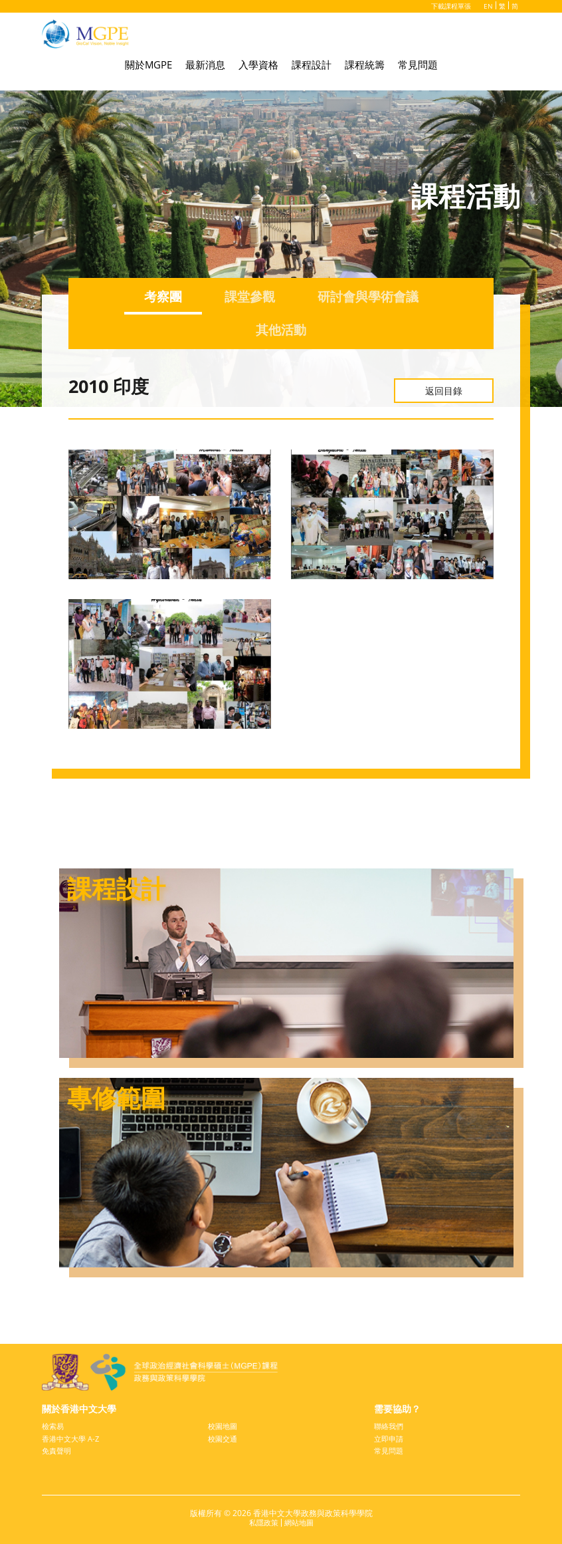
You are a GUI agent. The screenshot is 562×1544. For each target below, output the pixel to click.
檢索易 (54, 1423)
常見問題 (418, 67)
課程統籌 (365, 67)
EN (488, 6)
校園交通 (224, 1437)
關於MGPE (148, 67)
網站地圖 (300, 1522)
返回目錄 (444, 390)
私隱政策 (262, 1522)
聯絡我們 (390, 1423)
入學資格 (258, 67)
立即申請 (390, 1437)
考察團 (159, 297)
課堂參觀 (247, 297)
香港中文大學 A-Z (73, 1437)
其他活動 (281, 331)
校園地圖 (224, 1423)
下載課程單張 (450, 6)
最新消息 (205, 67)
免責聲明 (58, 1449)
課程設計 (311, 67)
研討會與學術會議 (370, 297)
